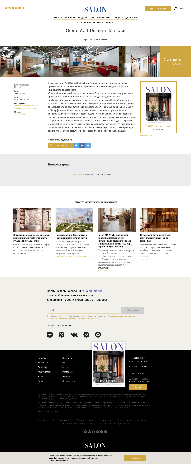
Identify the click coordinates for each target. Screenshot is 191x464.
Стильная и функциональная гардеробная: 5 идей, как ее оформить (155, 237)
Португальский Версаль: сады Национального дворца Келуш (72, 236)
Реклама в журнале (86, 420)
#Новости (17, 256)
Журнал (134, 17)
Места (109, 17)
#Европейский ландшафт (82, 256)
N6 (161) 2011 (19, 114)
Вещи (117, 17)
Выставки (67, 358)
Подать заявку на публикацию (133, 420)
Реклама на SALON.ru (148, 135)
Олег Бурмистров (29, 108)
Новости (57, 17)
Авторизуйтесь (79, 175)
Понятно (135, 458)
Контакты (107, 420)
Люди (125, 17)
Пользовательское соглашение (76, 423)
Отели (87, 22)
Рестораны (98, 22)
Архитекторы (97, 17)
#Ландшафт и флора (63, 256)
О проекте (43, 420)
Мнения (110, 22)
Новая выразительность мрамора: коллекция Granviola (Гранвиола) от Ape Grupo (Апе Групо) (31, 237)
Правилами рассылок (90, 318)
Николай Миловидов (22, 106)
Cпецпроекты (69, 381)
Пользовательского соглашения (121, 316)
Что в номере (138, 373)
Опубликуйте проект (158, 8)
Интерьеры (69, 17)
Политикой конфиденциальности (65, 318)
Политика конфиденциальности (114, 423)
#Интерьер (144, 259)
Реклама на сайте (62, 420)
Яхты (79, 22)
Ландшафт (82, 17)
